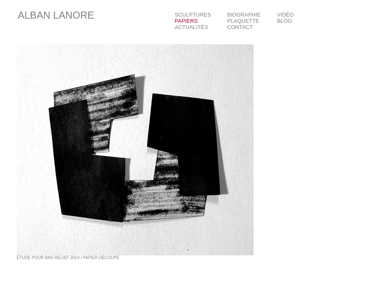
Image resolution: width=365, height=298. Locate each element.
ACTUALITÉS (191, 27)
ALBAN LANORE (56, 15)
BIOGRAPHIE (244, 15)
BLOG (284, 21)
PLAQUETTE (243, 21)
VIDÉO (285, 15)
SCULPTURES (193, 15)
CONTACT (240, 27)
